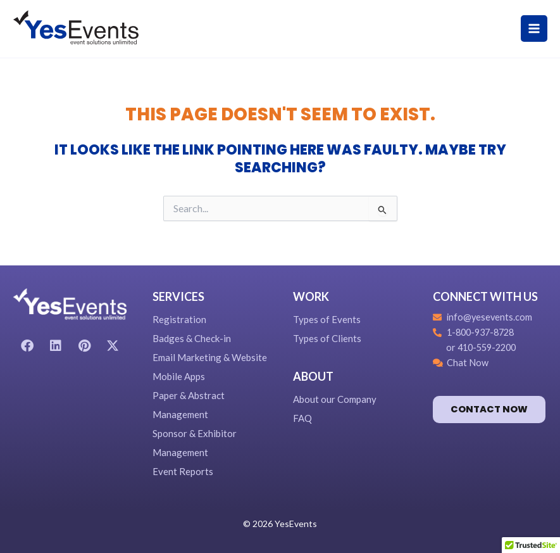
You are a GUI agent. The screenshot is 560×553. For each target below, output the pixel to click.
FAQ (302, 418)
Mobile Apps (178, 376)
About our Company (334, 399)
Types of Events (327, 319)
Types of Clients (327, 338)
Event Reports (182, 471)
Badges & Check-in (191, 338)
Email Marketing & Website (209, 357)
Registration (179, 319)
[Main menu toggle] (534, 28)
